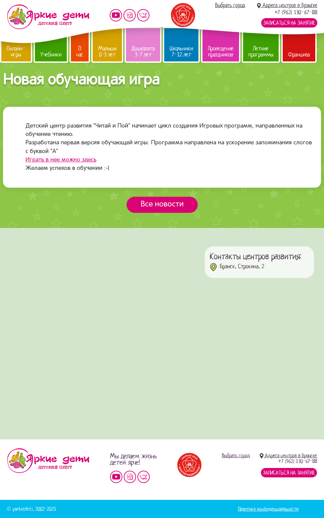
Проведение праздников (221, 51)
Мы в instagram (129, 15)
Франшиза (299, 54)
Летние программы (260, 51)
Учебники (50, 54)
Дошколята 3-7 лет (143, 51)
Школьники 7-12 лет (181, 51)
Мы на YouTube (115, 15)
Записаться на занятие (289, 22)
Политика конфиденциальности (268, 509)
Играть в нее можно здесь (61, 160)
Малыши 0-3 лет (107, 51)
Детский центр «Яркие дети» (48, 460)
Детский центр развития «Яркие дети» (48, 16)
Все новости (162, 204)
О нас (79, 51)
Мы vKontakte (143, 15)
